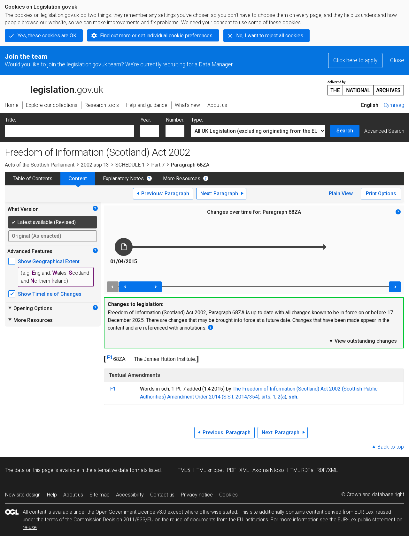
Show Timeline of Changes (49, 294)
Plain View (341, 193)
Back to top (390, 447)
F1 (110, 357)
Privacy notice (197, 495)
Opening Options (29, 308)
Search (344, 131)
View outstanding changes (362, 341)
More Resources (181, 178)
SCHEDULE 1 (130, 165)
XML (244, 470)
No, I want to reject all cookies (269, 36)
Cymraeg (394, 105)
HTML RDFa (300, 470)
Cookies (228, 495)
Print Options (381, 193)
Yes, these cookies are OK (47, 36)
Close (397, 60)
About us (73, 495)
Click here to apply (355, 60)
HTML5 (182, 470)
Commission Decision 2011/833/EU (113, 520)
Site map (99, 495)
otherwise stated (218, 512)
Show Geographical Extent (49, 261)
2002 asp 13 (95, 165)
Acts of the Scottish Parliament (39, 165)
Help (52, 495)
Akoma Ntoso (268, 470)
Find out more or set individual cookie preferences (156, 36)
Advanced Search (384, 131)
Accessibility (130, 495)
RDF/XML (327, 470)
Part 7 (158, 165)
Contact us (162, 495)
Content (77, 178)
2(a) (282, 397)
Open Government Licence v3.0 (131, 512)
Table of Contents (32, 178)
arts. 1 (268, 397)
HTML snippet (208, 470)
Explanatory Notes (123, 178)
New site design (23, 495)
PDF (231, 470)
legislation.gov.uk (54, 87)
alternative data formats (121, 470)
